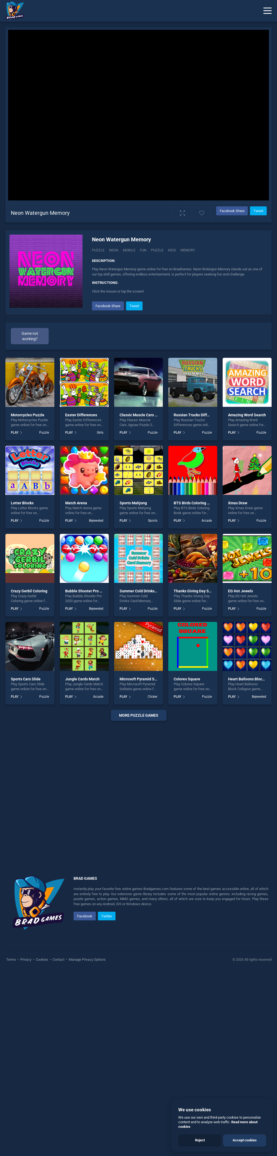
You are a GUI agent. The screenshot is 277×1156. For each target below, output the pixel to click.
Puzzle (98, 250)
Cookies (42, 959)
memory (187, 250)
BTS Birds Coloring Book (195, 503)
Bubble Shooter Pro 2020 (86, 591)
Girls (100, 432)
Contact (58, 959)
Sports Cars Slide (26, 679)
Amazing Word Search (247, 415)
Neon (113, 250)
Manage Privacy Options (87, 959)
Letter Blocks (22, 503)
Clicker (152, 697)
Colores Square (187, 679)
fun (143, 250)
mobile (129, 250)
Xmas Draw (237, 503)
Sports (152, 520)
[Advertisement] (138, 791)
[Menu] (267, 11)
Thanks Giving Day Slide (194, 591)
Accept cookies (245, 1140)
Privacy (25, 959)
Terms (11, 959)
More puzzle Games (138, 715)
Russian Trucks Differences (197, 415)
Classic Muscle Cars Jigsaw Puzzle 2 (151, 415)
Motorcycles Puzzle (27, 415)
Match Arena (76, 503)
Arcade (207, 520)
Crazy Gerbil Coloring (29, 591)
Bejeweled (96, 520)
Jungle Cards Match (82, 679)
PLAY (14, 432)
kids (172, 250)
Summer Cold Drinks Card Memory (149, 591)
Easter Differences (81, 415)
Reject (200, 1140)
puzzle (157, 250)
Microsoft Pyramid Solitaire (143, 679)
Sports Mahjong (133, 503)
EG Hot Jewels (240, 591)
